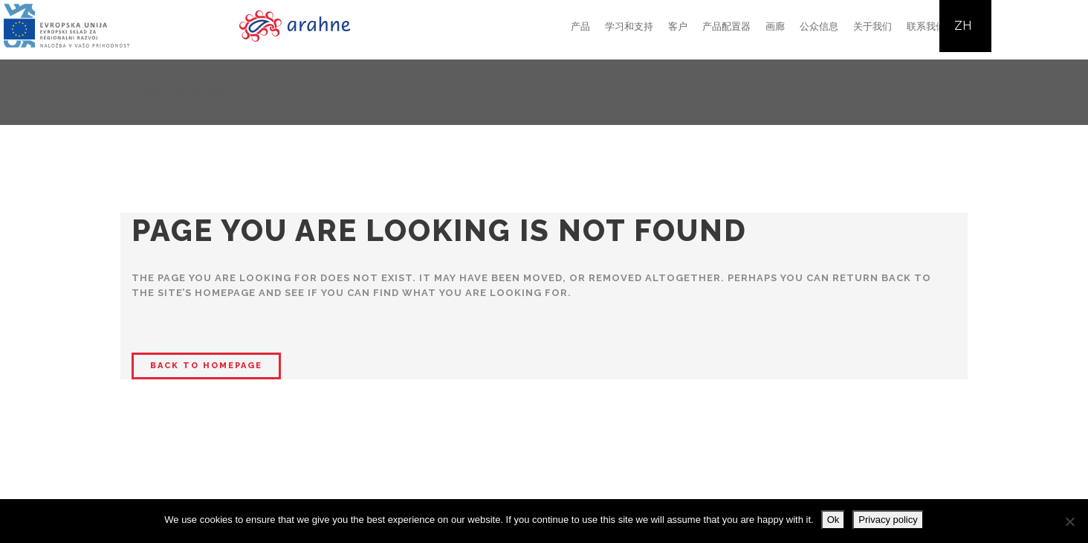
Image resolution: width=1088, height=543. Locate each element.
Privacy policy (887, 519)
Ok (833, 519)
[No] (1069, 521)
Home (149, 93)
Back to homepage (206, 365)
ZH (962, 26)
